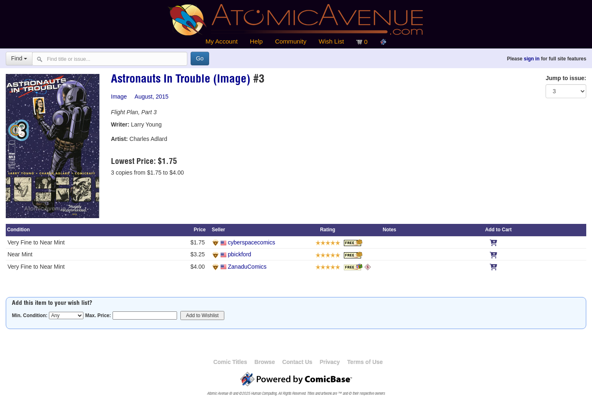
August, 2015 (152, 96)
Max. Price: (98, 315)
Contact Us (297, 362)
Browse (264, 362)
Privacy (330, 362)
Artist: (119, 139)
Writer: (120, 124)
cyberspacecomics (251, 242)
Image (119, 96)
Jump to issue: (566, 78)
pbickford (239, 254)
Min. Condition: (30, 315)
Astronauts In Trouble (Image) (180, 80)
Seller (218, 230)
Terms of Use (365, 362)
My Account (221, 41)
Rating (327, 230)
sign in (531, 59)
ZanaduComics (247, 266)
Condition (18, 230)
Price (200, 230)
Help (256, 41)
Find (19, 58)
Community (290, 41)
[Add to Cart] (493, 242)
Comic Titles (230, 362)
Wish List (331, 41)
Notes (389, 230)
